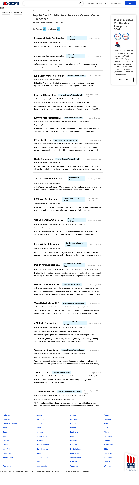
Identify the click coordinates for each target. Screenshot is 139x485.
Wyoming (107, 478)
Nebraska (108, 453)
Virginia (107, 474)
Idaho (5, 440)
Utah (38, 474)
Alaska (39, 427)
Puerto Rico (108, 466)
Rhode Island (8, 470)
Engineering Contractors (59, 338)
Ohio (106, 461)
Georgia (73, 436)
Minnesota (108, 448)
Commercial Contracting (67, 104)
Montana (73, 453)
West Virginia (41, 478)
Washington (7, 478)
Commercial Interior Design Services (46, 387)
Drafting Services (84, 123)
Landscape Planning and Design (85, 342)
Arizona (73, 427)
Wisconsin (74, 478)
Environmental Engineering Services (46, 342)
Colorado (40, 431)
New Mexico (109, 457)
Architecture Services (46, 11)
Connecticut (75, 431)
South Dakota (75, 470)
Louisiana (74, 444)
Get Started (123, 80)
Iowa (106, 440)
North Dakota (75, 461)
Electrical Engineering (69, 313)
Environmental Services (66, 342)
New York (6, 461)
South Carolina (42, 470)
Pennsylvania (75, 466)
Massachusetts (42, 448)
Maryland (6, 448)
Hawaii (106, 436)
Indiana (73, 440)
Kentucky (40, 444)
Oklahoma (7, 466)
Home (34, 11)
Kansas (5, 444)
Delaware (107, 431)
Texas (5, 474)
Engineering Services (82, 104)
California (6, 431)
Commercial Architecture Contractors (46, 104)
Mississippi (7, 453)
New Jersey (74, 457)
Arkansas (107, 427)
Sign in (130, 3)
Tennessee (108, 470)
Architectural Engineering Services (45, 101)
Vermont (73, 474)
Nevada (6, 457)
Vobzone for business (96, 3)
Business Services (55, 43)
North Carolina (42, 461)
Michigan (73, 448)
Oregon (39, 466)
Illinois (38, 440)
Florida (39, 436)
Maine (106, 444)
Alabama (6, 427)
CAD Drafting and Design (70, 123)
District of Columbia (10, 436)
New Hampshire (42, 457)
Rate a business (116, 3)
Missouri (39, 453)
